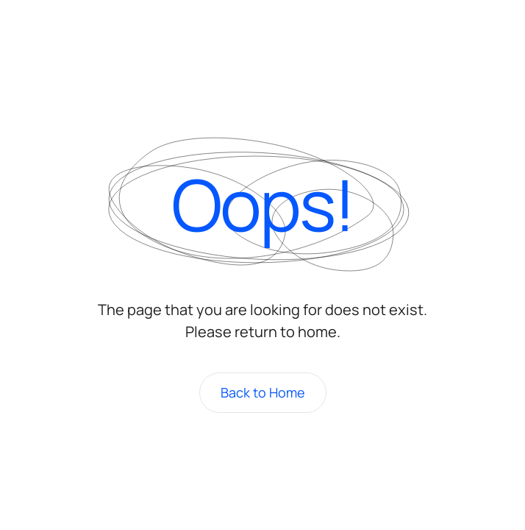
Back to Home (263, 392)
